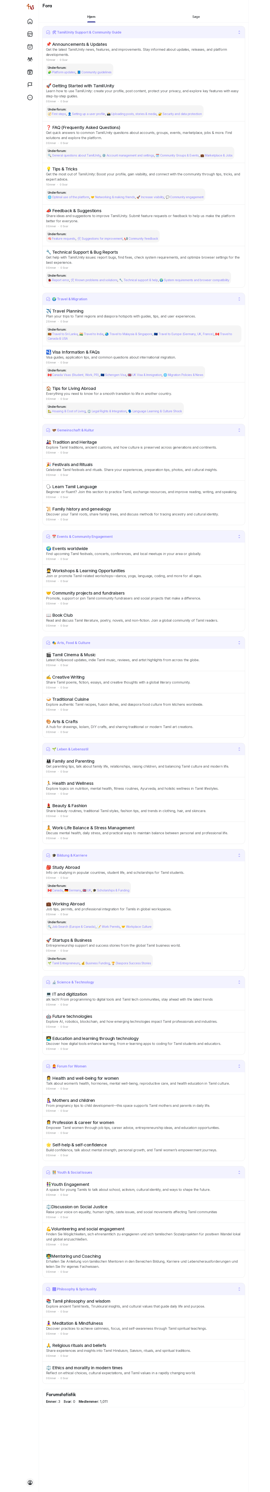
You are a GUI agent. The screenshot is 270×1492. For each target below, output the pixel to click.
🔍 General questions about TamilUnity (74, 155)
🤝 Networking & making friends (113, 197)
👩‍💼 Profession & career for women (80, 1122)
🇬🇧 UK (87, 890)
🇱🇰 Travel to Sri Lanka (63, 334)
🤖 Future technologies (69, 1016)
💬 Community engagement (185, 197)
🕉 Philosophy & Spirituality (71, 1289)
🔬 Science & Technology (70, 982)
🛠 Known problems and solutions (94, 280)
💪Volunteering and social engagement (85, 1228)
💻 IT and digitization (66, 994)
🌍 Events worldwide (67, 548)
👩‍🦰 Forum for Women (66, 1066)
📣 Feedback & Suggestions (73, 210)
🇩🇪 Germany (72, 890)
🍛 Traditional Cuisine (67, 699)
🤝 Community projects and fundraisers (85, 593)
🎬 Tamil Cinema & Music (71, 654)
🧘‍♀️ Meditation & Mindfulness (74, 1323)
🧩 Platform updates (61, 72)
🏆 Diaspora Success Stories (131, 963)
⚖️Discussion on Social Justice (76, 1206)
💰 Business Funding (95, 963)
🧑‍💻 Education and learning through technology (92, 1038)
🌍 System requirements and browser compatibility (194, 280)
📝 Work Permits (108, 926)
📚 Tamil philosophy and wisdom (78, 1301)
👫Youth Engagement (67, 1184)
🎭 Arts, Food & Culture (68, 643)
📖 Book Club (59, 615)
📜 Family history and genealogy (78, 509)
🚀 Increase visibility (150, 197)
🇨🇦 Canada (55, 890)
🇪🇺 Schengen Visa (113, 375)
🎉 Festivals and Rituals (69, 464)
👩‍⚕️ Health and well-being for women (82, 1078)
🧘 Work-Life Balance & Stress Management (90, 827)
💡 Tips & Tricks (61, 169)
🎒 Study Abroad (63, 867)
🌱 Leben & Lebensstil (67, 749)
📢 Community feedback (141, 238)
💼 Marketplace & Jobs (216, 155)
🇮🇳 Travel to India (91, 334)
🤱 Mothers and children (70, 1100)
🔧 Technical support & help (138, 280)
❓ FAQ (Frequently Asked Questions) (83, 127)
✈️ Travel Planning (65, 311)
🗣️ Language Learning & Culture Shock (155, 411)
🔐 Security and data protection (180, 114)
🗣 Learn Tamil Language (71, 486)
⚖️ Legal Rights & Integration (106, 411)
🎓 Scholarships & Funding (111, 890)
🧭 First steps (57, 114)
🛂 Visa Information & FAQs (73, 352)
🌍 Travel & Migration (66, 299)
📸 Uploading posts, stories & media (131, 114)
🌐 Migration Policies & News (183, 375)
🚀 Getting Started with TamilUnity (80, 85)
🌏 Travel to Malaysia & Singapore (128, 334)
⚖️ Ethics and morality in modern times (84, 1367)
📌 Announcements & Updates (76, 44)
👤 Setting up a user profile (86, 114)
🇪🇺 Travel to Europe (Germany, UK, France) (184, 334)
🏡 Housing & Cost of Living (67, 411)
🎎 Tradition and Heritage (71, 442)
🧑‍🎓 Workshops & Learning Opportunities (85, 570)
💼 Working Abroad (65, 903)
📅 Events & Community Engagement (79, 536)
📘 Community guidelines (94, 72)
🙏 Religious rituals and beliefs (76, 1345)
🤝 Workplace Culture (136, 926)
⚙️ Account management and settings (128, 155)
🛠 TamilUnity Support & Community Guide (83, 32)
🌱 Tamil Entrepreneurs (64, 963)
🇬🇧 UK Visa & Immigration (145, 375)
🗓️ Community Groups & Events (177, 155)
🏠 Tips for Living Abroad (71, 388)
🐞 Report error (58, 280)
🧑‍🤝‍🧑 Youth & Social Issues (69, 1172)
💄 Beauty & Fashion (66, 805)
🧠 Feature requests (61, 238)
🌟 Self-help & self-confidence (76, 1144)
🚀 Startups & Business (69, 940)
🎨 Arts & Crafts (62, 721)
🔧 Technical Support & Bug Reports (82, 252)
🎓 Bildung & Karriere (66, 855)
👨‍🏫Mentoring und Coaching (73, 1256)
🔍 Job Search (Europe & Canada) (72, 926)
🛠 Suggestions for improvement (100, 238)
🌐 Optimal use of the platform (68, 197)
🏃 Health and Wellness (70, 783)
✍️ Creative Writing (65, 677)
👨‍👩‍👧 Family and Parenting (70, 761)
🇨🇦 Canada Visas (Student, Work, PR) (73, 375)
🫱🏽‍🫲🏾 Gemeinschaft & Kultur (70, 430)
